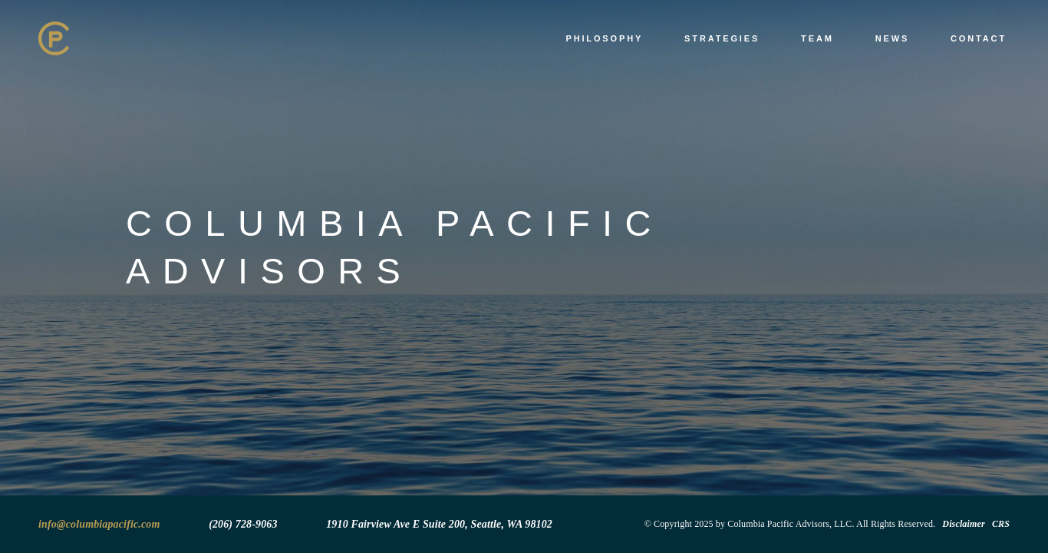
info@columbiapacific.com (99, 524)
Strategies (722, 38)
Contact (979, 38)
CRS (1001, 523)
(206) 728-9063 (243, 524)
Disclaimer (963, 523)
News (892, 38)
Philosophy (604, 38)
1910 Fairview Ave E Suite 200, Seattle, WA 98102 (439, 524)
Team (817, 38)
